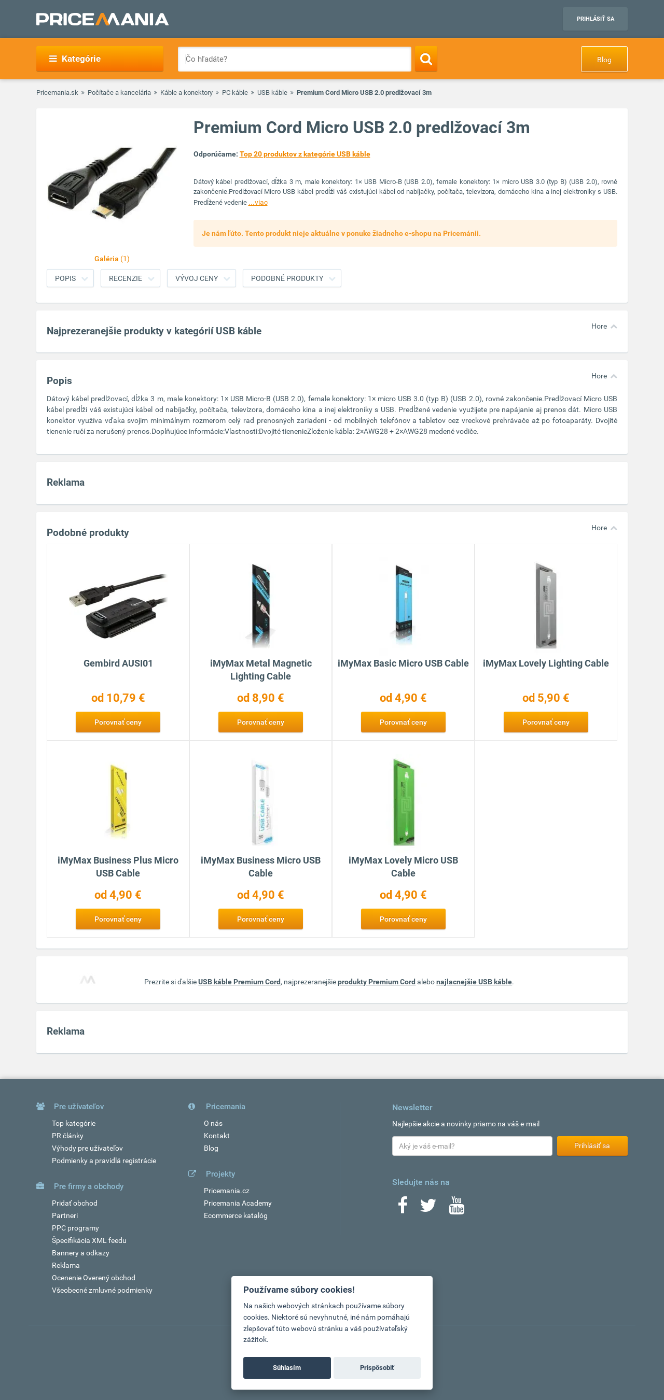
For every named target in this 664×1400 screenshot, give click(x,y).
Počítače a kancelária (119, 92)
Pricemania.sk (57, 92)
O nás (213, 1123)
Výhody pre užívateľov (87, 1148)
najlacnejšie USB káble (474, 982)
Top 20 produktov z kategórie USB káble (305, 154)
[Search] (426, 58)
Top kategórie (73, 1123)
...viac (258, 202)
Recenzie (125, 278)
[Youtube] (456, 1208)
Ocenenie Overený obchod (93, 1278)
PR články (68, 1136)
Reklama (66, 1265)
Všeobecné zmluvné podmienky (102, 1290)
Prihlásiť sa (595, 19)
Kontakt (217, 1136)
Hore (599, 326)
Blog (604, 59)
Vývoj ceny (196, 278)
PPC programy (75, 1228)
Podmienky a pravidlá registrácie (104, 1160)
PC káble (235, 92)
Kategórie (75, 58)
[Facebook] (402, 1208)
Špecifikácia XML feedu (89, 1240)
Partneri (65, 1215)
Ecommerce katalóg (236, 1215)
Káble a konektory (186, 92)
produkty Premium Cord (377, 982)
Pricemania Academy (238, 1203)
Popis (65, 278)
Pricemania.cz (227, 1190)
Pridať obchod (75, 1203)
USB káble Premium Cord (239, 982)
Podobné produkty (287, 278)
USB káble (272, 92)
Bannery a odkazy (80, 1253)
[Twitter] (428, 1208)
